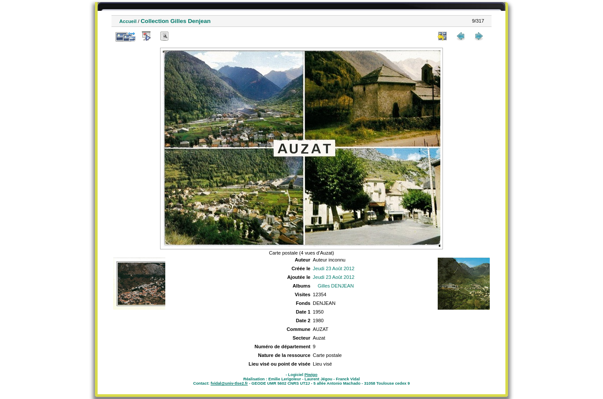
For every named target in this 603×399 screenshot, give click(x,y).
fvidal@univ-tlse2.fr (229, 383)
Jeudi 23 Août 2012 (333, 268)
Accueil (128, 21)
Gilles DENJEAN (336, 285)
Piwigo (311, 375)
